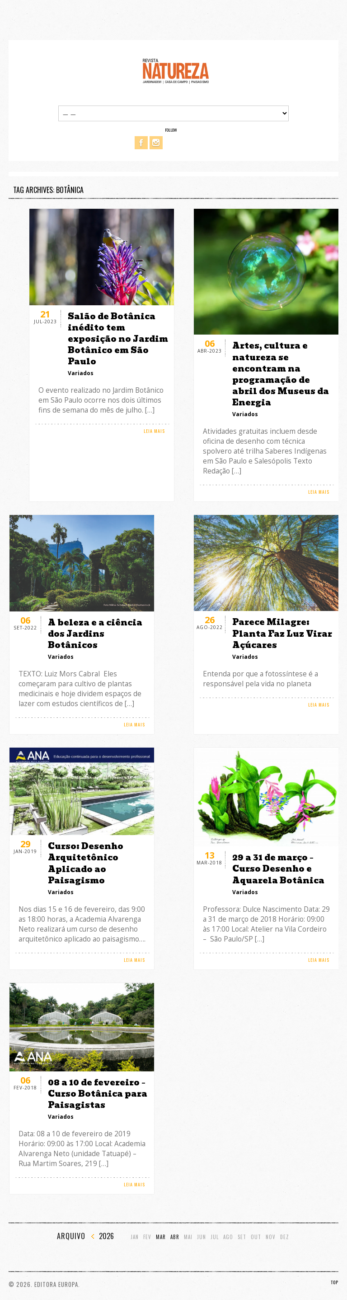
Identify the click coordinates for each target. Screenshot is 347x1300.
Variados (81, 373)
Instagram (156, 142)
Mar (161, 1237)
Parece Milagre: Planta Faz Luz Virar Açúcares (282, 633)
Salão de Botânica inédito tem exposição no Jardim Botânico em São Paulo (118, 339)
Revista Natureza (176, 70)
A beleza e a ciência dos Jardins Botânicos (95, 634)
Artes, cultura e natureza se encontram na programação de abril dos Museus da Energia (280, 374)
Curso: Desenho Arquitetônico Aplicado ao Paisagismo (85, 863)
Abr (174, 1237)
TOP (334, 1282)
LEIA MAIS (154, 430)
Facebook (141, 142)
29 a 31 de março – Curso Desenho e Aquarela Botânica (278, 869)
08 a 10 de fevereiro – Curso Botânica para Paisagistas (97, 1094)
